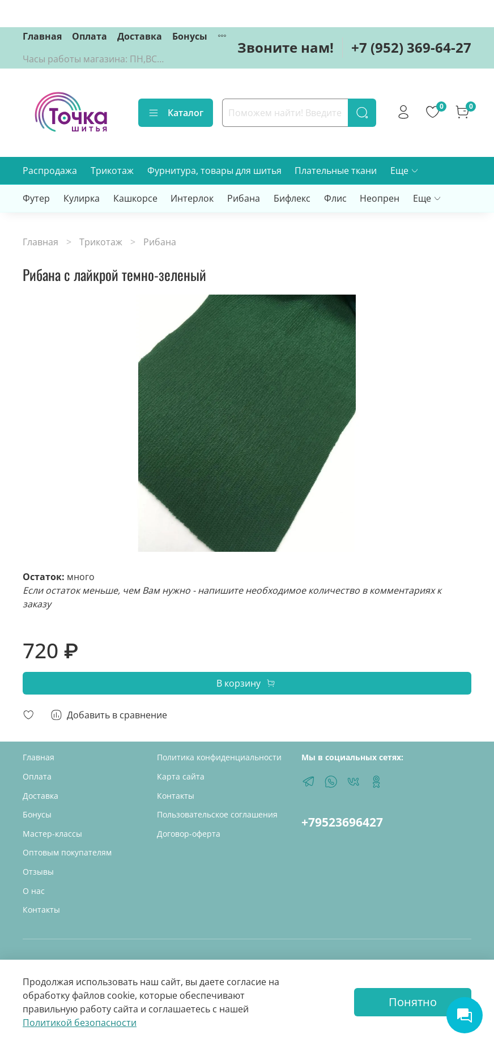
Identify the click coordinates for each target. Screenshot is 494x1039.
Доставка (139, 36)
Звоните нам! (285, 47)
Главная (42, 36)
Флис (335, 198)
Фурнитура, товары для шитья (214, 170)
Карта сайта (181, 776)
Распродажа (50, 170)
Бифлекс (292, 198)
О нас (34, 890)
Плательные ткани (336, 170)
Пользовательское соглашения (217, 814)
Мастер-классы (52, 833)
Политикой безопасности (80, 1022)
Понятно (413, 1002)
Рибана (243, 198)
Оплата (89, 36)
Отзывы (38, 871)
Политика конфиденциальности (219, 757)
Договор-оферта (188, 833)
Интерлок (192, 198)
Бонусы (189, 36)
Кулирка (81, 198)
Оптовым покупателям (67, 852)
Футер (36, 198)
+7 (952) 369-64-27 (411, 47)
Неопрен (379, 198)
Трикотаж (112, 170)
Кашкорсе (135, 198)
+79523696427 (342, 822)
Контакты (41, 909)
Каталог (175, 113)
